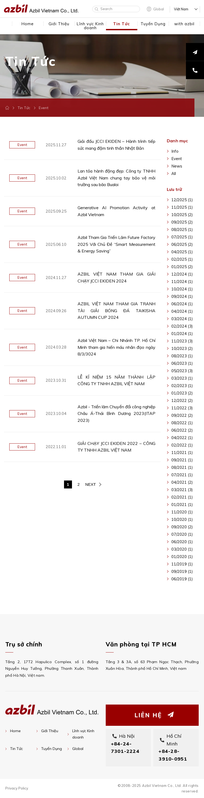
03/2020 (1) (182, 549)
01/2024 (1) (182, 333)
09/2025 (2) (182, 222)
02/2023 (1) (182, 385)
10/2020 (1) (182, 519)
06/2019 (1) (182, 578)
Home (15, 730)
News (176, 166)
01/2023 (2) (182, 393)
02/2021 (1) (182, 497)
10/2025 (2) (182, 214)
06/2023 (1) (182, 363)
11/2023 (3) (182, 341)
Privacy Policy (16, 788)
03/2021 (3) (182, 489)
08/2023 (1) (182, 355)
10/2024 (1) (182, 288)
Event (176, 158)
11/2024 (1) (182, 281)
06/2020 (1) (182, 541)
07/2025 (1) (182, 236)
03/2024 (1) (182, 318)
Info (174, 151)
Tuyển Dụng (51, 748)
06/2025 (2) (182, 244)
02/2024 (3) (182, 326)
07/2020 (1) (182, 534)
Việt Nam (181, 9)
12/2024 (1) (182, 274)
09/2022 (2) (182, 415)
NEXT (90, 484)
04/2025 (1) (182, 251)
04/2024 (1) (182, 311)
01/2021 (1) (182, 504)
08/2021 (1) (182, 467)
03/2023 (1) (182, 378)
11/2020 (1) (182, 511)
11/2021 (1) (182, 452)
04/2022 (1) (182, 437)
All (173, 173)
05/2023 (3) (182, 370)
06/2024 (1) (182, 303)
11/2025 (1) (182, 207)
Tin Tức (24, 107)
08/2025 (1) (182, 229)
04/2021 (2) (182, 482)
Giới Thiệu (49, 730)
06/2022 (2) (182, 430)
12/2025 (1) (182, 199)
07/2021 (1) (182, 474)
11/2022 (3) (182, 407)
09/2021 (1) (182, 459)
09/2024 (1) (182, 296)
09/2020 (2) (182, 526)
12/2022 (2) (182, 400)
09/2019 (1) (182, 571)
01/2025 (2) (182, 266)
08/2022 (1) (182, 422)
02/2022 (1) (182, 445)
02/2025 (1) (182, 259)
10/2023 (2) (182, 348)
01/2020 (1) (182, 556)
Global (158, 9)
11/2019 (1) (182, 564)
